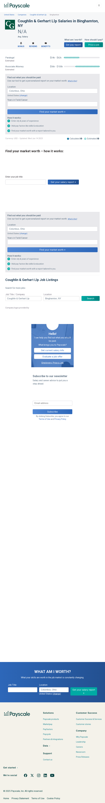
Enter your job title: (14, 176)
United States (9, 15)
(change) (23, 95)
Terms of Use (44, 419)
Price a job (93, 44)
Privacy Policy (60, 419)
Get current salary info (52, 350)
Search (90, 298)
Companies (22, 15)
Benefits (45, 44)
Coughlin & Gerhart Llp (38, 15)
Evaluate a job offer (52, 356)
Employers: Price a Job (52, 362)
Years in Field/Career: (17, 100)
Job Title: (12, 685)
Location (47, 294)
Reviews (33, 44)
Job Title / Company (15, 294)
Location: (11, 86)
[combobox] (52, 90)
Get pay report (73, 44)
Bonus (21, 44)
